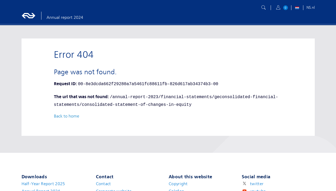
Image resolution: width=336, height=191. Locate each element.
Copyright (178, 183)
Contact (103, 183)
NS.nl (311, 7)
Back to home (66, 116)
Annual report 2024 (64, 17)
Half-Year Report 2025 (43, 183)
